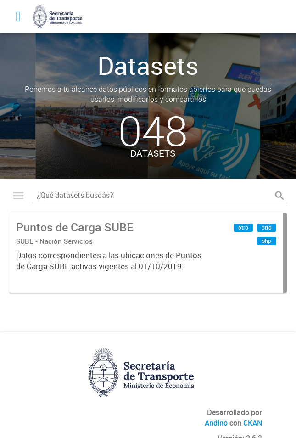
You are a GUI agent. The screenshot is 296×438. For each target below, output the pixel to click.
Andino (216, 423)
